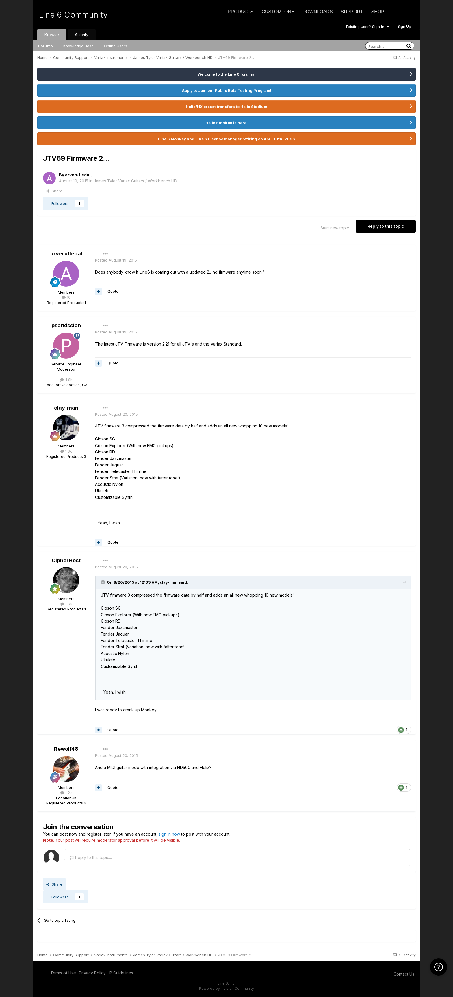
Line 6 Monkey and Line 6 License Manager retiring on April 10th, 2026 (226, 139)
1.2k (66, 792)
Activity (81, 34)
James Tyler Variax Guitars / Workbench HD (135, 180)
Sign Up (404, 26)
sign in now (169, 834)
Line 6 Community (73, 15)
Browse (51, 34)
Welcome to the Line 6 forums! (226, 74)
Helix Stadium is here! (226, 122)
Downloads (317, 11)
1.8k (66, 451)
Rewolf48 (66, 749)
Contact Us (403, 974)
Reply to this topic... (91, 857)
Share (54, 190)
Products (241, 11)
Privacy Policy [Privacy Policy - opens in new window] (92, 972)
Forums (45, 46)
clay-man (66, 408)
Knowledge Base (78, 46)
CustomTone (277, 11)
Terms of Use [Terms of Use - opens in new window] (63, 972)
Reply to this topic (385, 226)
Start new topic (334, 227)
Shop (377, 11)
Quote (112, 291)
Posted (116, 260)
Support (352, 11)
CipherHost (66, 560)
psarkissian (66, 325)
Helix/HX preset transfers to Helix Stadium (226, 106)
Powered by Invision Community (226, 988)
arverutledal (77, 174)
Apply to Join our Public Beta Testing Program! (226, 90)
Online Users (115, 46)
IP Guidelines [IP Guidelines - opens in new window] (121, 972)
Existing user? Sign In (367, 26)
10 (66, 297)
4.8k (66, 379)
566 (66, 604)
